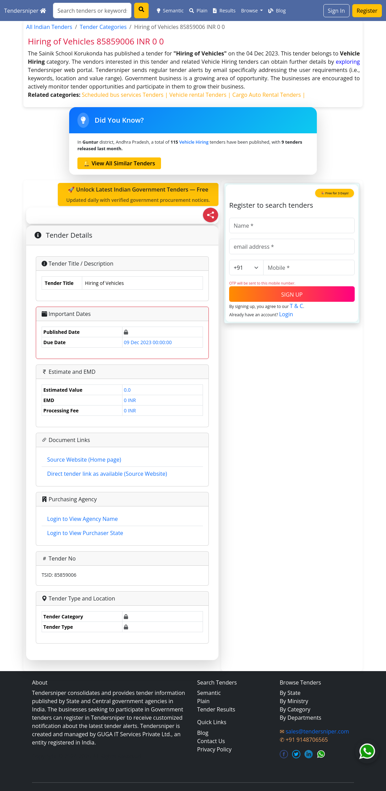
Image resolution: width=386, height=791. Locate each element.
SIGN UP (291, 294)
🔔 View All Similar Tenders (119, 163)
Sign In (336, 10)
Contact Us (211, 741)
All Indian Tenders (49, 27)
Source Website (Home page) (84, 459)
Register (367, 10)
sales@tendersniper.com (317, 731)
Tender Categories (103, 27)
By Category (295, 709)
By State (290, 693)
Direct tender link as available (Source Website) (107, 473)
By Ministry (294, 701)
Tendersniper (25, 10)
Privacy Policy (214, 749)
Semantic (170, 10)
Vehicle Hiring (193, 142)
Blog (277, 10)
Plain (198, 10)
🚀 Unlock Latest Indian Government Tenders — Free (138, 195)
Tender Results (216, 709)
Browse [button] (250, 10)
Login (286, 314)
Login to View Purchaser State (85, 533)
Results (224, 10)
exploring (348, 61)
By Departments (300, 717)
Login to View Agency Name (82, 519)
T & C (296, 306)
